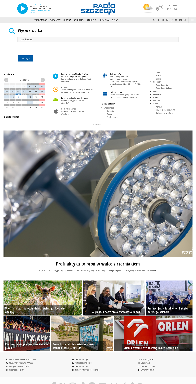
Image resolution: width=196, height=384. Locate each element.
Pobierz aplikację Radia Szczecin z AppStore (73, 111)
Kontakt (159, 107)
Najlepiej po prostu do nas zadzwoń (154, 20)
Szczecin (110, 111)
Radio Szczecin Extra (164, 88)
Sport (158, 73)
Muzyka (67, 20)
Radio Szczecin (162, 85)
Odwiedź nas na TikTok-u (172, 20)
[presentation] (37, 49)
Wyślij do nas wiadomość (180, 20)
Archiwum (9, 74)
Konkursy (79, 20)
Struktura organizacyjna (165, 110)
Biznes (158, 79)
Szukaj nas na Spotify (176, 20)
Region (109, 114)
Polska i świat (112, 117)
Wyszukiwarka (30, 30)
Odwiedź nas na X (163, 20)
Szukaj (185, 20)
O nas (115, 20)
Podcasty (55, 20)
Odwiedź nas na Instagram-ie (167, 20)
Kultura (159, 75)
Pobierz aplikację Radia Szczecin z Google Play (74, 100)
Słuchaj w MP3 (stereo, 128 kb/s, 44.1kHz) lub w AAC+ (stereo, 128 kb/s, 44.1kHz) (77, 89)
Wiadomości (41, 20)
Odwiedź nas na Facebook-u (158, 20)
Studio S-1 (92, 20)
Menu (192, 20)
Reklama (105, 20)
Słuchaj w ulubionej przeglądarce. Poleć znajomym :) (76, 78)
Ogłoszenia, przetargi (164, 113)
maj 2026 (24, 80)
